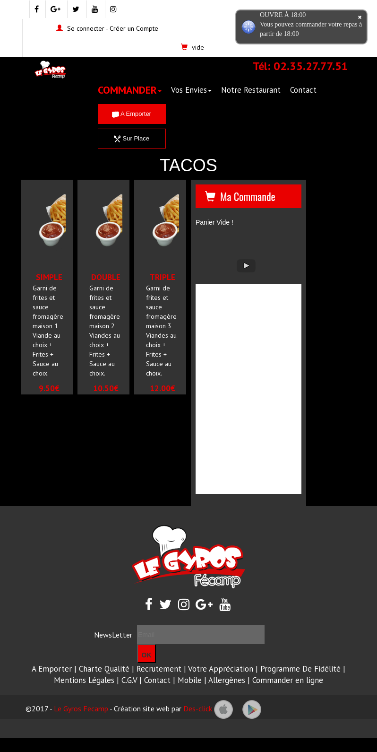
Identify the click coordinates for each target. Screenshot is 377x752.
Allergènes (226, 680)
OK (147, 655)
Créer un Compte (134, 28)
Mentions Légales (84, 680)
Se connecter (85, 28)
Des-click (197, 708)
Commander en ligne (287, 680)
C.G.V (129, 680)
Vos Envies (191, 90)
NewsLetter (113, 634)
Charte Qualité (104, 669)
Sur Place (131, 138)
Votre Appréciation (220, 669)
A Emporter (131, 113)
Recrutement (159, 669)
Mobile (190, 680)
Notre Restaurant (251, 90)
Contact (303, 90)
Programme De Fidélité (300, 669)
